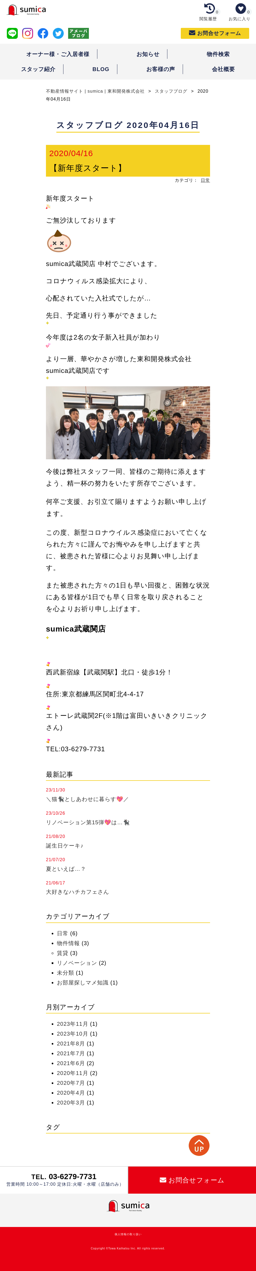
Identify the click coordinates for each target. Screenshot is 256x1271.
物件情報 (68, 943)
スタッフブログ (171, 91)
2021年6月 (71, 1063)
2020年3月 (71, 1103)
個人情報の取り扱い (128, 1234)
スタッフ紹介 (38, 69)
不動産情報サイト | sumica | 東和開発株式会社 (96, 91)
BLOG (100, 69)
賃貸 (62, 953)
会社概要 (223, 69)
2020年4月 (71, 1093)
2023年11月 (72, 1024)
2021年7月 (71, 1053)
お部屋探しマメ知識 (83, 983)
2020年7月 (71, 1083)
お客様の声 (160, 69)
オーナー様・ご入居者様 (57, 54)
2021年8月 (71, 1044)
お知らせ (147, 54)
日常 (205, 180)
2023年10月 (72, 1034)
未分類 (65, 973)
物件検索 (218, 54)
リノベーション (77, 963)
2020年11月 (72, 1073)
